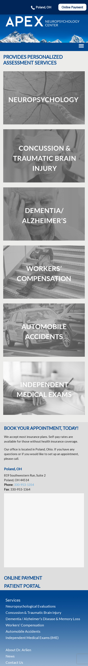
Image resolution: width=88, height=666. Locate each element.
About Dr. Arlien (18, 650)
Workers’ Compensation (25, 625)
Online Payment (72, 7)
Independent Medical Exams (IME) (32, 637)
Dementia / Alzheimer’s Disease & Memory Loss (43, 619)
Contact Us (14, 662)
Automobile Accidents (23, 631)
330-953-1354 (24, 485)
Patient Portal (22, 586)
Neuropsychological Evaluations (31, 606)
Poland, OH (41, 7)
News (10, 656)
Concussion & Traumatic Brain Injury (33, 612)
